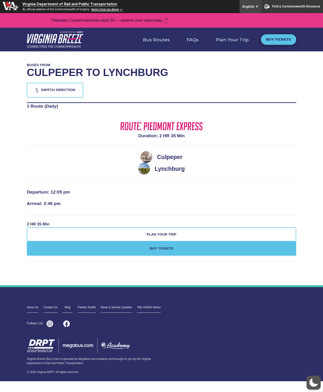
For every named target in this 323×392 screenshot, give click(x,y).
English (250, 6)
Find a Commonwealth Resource (292, 6)
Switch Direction (58, 90)
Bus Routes (156, 39)
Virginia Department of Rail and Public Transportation (69, 4)
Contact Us (50, 307)
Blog (67, 307)
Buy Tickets (278, 39)
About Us (32, 307)
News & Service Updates (116, 307)
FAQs (193, 39)
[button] (314, 383)
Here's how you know (105, 9)
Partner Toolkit (87, 307)
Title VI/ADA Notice (149, 307)
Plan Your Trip (232, 39)
